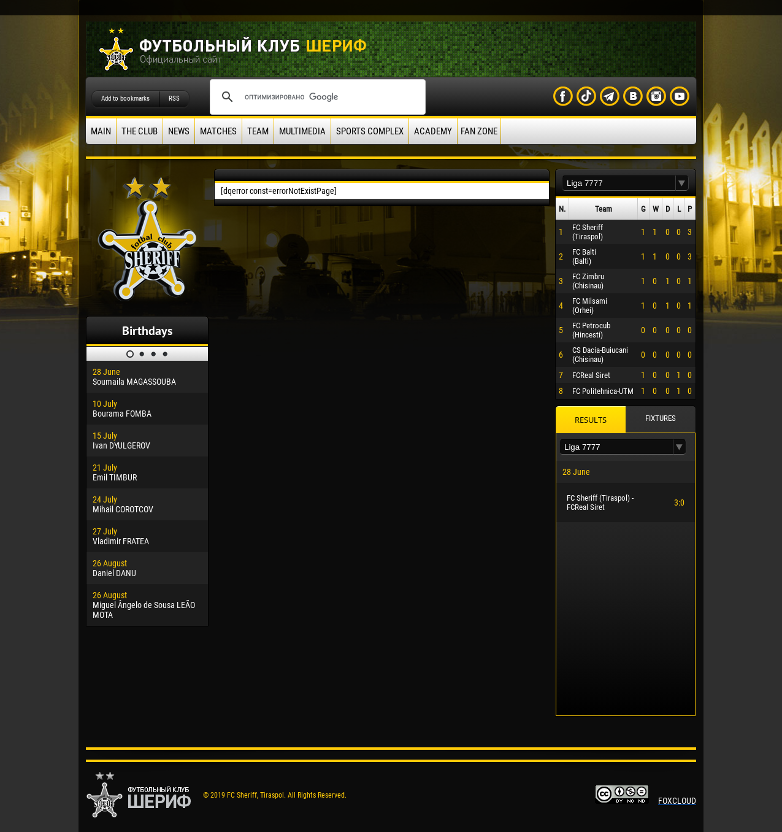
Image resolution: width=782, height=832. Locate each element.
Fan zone (479, 131)
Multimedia (302, 131)
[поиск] (316, 97)
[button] (682, 183)
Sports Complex (370, 131)
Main (101, 131)
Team (258, 131)
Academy (433, 131)
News (179, 131)
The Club (139, 131)
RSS (174, 98)
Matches (218, 131)
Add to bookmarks (125, 98)
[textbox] (619, 183)
